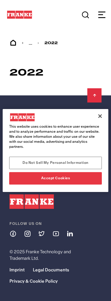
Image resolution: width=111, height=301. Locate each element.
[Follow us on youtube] (55, 233)
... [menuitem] (30, 43)
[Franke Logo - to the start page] (19, 15)
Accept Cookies (55, 178)
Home (13, 43)
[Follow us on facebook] (13, 233)
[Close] (100, 116)
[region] (55, 150)
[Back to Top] (94, 95)
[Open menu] (100, 14)
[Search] (85, 15)
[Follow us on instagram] (27, 233)
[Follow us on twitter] (41, 233)
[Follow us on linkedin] (69, 233)
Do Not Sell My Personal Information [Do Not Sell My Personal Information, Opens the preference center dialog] (55, 162)
